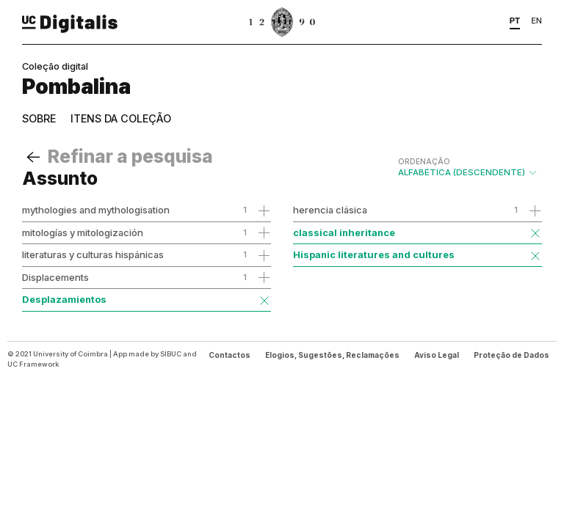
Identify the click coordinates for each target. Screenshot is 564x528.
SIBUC (170, 354)
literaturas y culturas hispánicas (93, 254)
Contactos (229, 355)
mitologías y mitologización (82, 232)
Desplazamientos (64, 299)
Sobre (39, 118)
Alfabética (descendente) (468, 167)
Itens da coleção (120, 118)
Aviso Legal (436, 355)
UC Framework (33, 364)
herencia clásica (330, 210)
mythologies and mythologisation (96, 210)
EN (536, 20)
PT (515, 20)
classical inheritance (344, 232)
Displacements (55, 277)
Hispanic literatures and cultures (374, 254)
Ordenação (424, 161)
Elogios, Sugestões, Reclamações (332, 355)
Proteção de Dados (511, 355)
